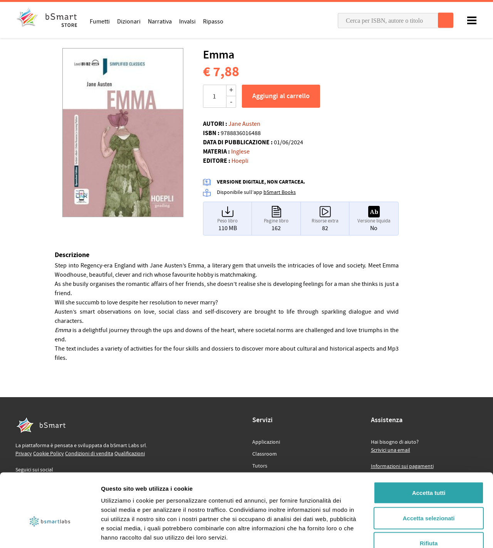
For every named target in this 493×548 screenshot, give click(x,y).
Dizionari (129, 21)
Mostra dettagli (405, 533)
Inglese (240, 151)
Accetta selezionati (428, 472)
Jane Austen (244, 124)
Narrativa (160, 21)
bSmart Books (279, 192)
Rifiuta (429, 497)
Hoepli (239, 161)
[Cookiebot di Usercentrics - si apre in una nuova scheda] (50, 533)
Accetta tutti (429, 447)
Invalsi (187, 21)
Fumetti (100, 21)
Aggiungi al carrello (281, 96)
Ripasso (213, 21)
